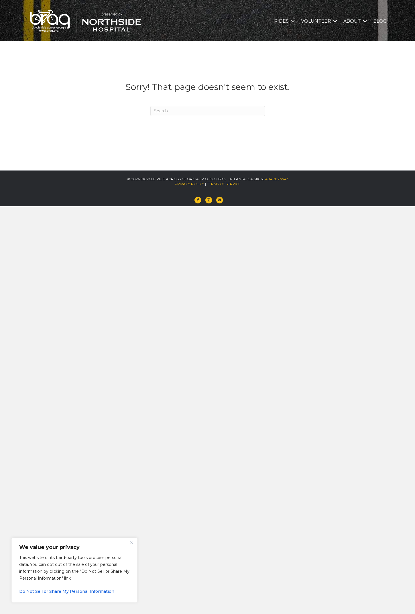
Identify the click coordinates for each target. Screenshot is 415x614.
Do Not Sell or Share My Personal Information (66, 591)
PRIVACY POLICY (189, 184)
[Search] (207, 111)
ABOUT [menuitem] (352, 21)
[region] (74, 570)
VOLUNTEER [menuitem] (316, 21)
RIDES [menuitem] (281, 21)
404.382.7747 (276, 179)
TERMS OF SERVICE (224, 184)
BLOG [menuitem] (380, 21)
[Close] (131, 542)
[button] (293, 21)
